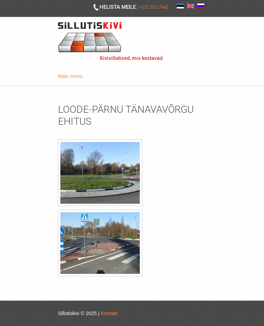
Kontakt (109, 313)
